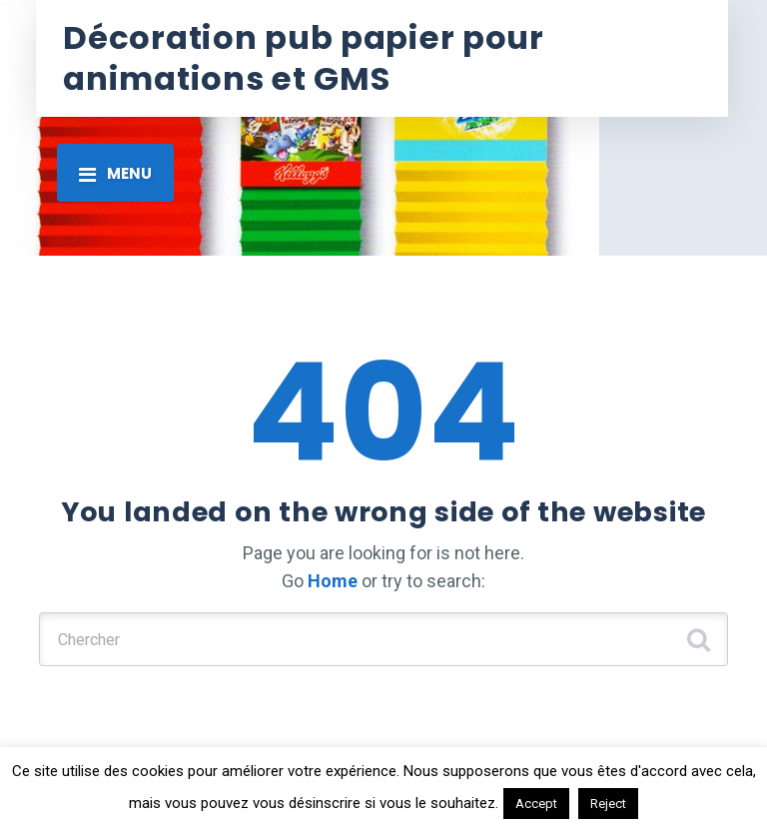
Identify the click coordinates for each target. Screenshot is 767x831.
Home (333, 580)
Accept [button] (536, 803)
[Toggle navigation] (115, 173)
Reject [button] (608, 803)
